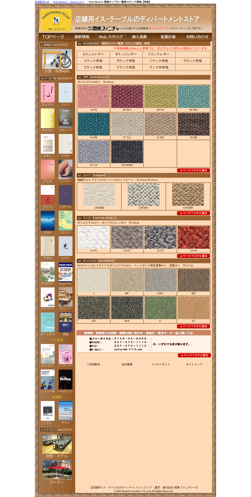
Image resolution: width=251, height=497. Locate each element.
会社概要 (127, 364)
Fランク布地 (126, 67)
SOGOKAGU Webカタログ (68, 1)
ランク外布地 (158, 67)
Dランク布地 (193, 60)
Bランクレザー (126, 54)
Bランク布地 (126, 60)
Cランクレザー (158, 54)
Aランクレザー (93, 54)
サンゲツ (48, 364)
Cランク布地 (159, 60)
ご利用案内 (93, 364)
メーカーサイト (160, 364)
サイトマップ (194, 364)
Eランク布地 (93, 67)
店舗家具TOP (42, 1)
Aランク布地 (93, 60)
